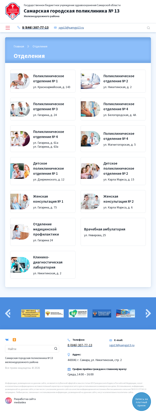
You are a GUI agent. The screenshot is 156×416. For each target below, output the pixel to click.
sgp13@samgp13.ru (69, 27)
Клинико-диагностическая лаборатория (47, 262)
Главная (19, 46)
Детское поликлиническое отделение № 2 (118, 168)
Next (148, 313)
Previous (7, 313)
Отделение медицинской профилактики (46, 229)
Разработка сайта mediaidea (25, 400)
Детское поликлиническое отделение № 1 (48, 168)
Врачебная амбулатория (104, 229)
